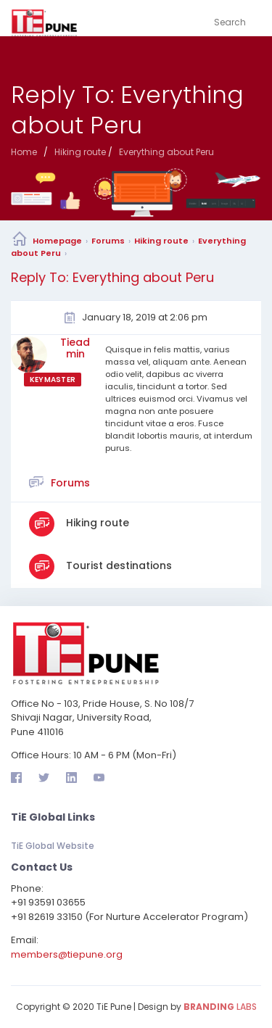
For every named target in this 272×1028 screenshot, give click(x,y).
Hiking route (161, 240)
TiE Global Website (52, 846)
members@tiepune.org (67, 954)
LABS (220, 1006)
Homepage (57, 240)
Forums (108, 240)
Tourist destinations (117, 565)
